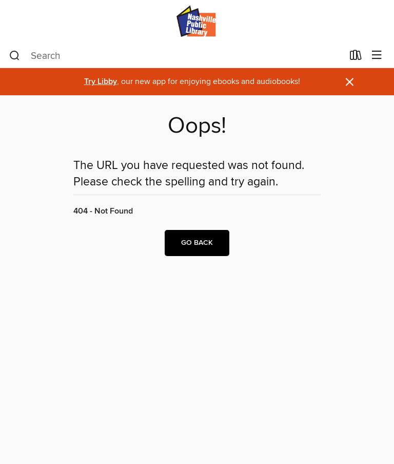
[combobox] (176, 56)
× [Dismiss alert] (349, 82)
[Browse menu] (376, 55)
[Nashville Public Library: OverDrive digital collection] (197, 21)
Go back (197, 242)
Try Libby (100, 81)
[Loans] (355, 57)
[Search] (15, 56)
